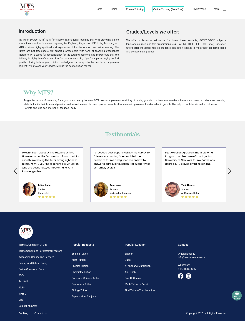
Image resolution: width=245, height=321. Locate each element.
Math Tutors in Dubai (136, 284)
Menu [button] (220, 9)
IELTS (22, 287)
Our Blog (23, 313)
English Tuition (80, 253)
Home (99, 9)
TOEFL (22, 293)
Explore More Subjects (84, 296)
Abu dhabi (130, 272)
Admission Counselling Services (36, 257)
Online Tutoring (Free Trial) (168, 9)
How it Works (199, 9)
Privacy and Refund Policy (33, 263)
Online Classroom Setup (32, 269)
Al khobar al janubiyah (138, 265)
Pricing (114, 9)
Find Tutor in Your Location (140, 290)
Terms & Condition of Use (33, 244)
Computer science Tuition (86, 278)
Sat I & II (23, 281)
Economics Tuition (82, 284)
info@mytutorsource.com (192, 257)
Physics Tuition (80, 265)
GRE (21, 299)
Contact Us (40, 313)
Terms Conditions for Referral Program (40, 250)
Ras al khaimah (133, 278)
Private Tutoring (135, 9)
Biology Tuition (80, 290)
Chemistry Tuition (81, 272)
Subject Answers (28, 305)
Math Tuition (79, 259)
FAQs (21, 275)
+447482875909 (187, 268)
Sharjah (129, 253)
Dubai (128, 259)
